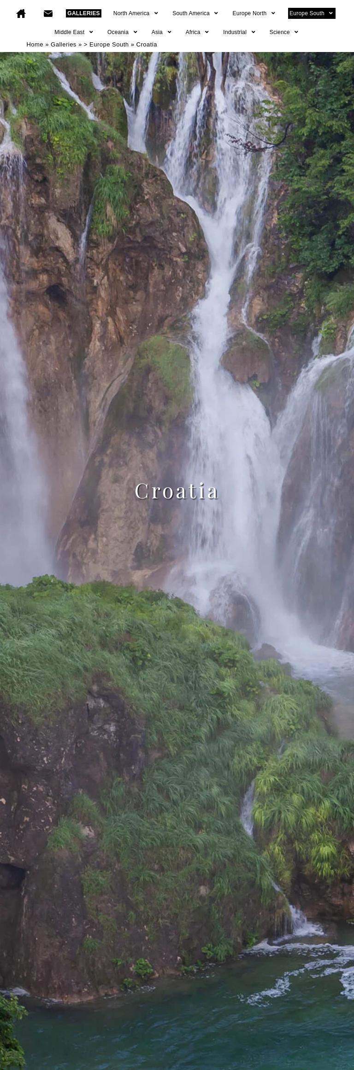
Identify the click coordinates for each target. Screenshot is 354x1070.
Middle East (74, 32)
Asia (162, 32)
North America (136, 13)
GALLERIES (83, 13)
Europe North (255, 13)
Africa (198, 32)
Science (285, 32)
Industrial (239, 32)
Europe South (311, 13)
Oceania (122, 32)
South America (195, 13)
